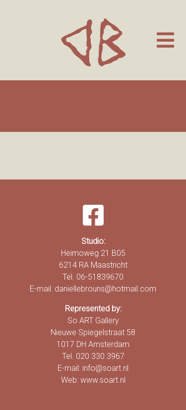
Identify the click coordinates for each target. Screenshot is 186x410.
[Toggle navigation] (165, 40)
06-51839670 (100, 277)
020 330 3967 (100, 356)
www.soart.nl (102, 380)
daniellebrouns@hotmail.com (105, 288)
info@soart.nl (105, 368)
